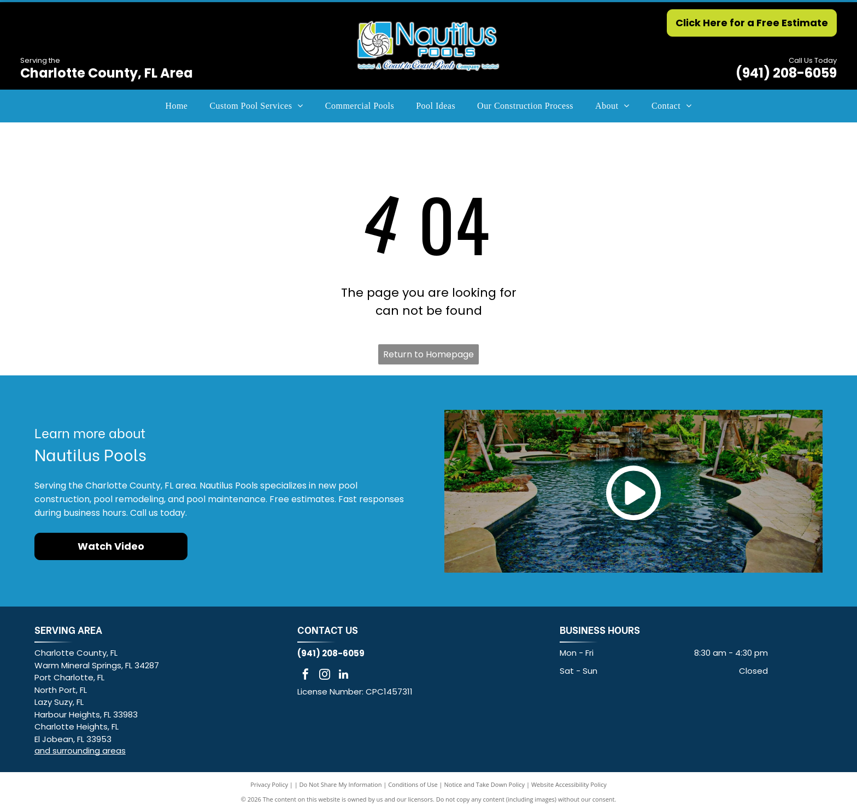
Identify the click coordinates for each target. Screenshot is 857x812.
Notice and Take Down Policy (484, 784)
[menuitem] (176, 106)
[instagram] (324, 675)
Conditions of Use (413, 784)
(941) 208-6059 (786, 73)
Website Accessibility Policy (569, 784)
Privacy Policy (269, 784)
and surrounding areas (80, 750)
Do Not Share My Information (341, 784)
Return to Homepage (428, 354)
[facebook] (305, 675)
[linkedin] (344, 675)
